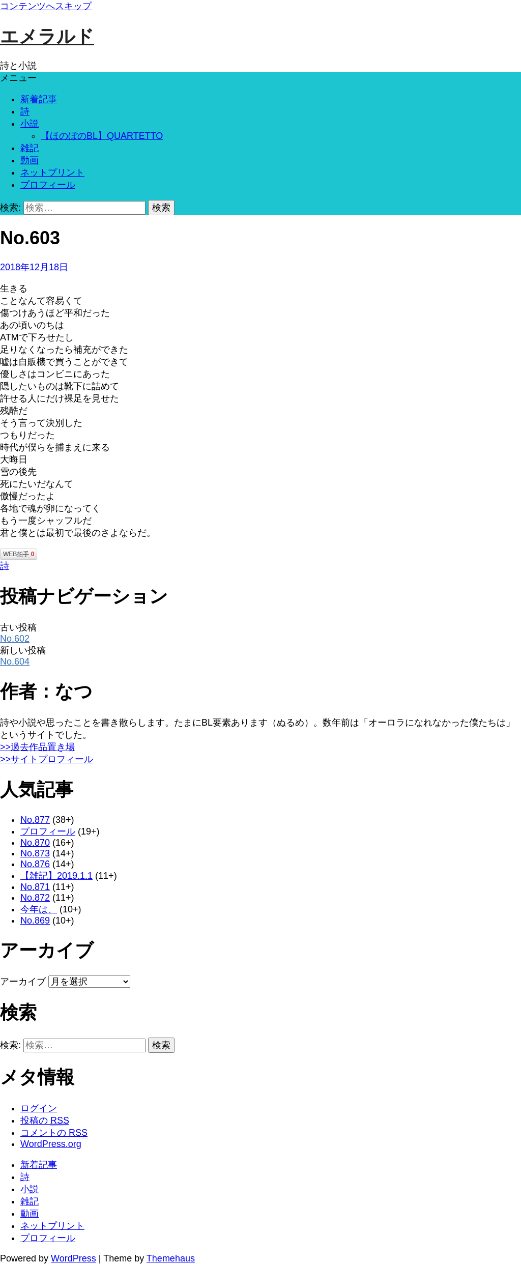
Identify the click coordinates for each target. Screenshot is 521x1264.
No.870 (35, 843)
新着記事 (38, 99)
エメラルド (47, 36)
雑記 (29, 148)
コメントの (54, 1133)
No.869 (35, 920)
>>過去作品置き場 (37, 747)
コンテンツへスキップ (46, 6)
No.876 (35, 864)
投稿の (44, 1120)
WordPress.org (50, 1144)
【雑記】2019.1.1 (56, 876)
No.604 (15, 661)
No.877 (35, 820)
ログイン (38, 1108)
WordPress (73, 1258)
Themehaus (171, 1258)
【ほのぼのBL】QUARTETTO (102, 136)
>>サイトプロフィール (46, 759)
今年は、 (38, 909)
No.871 (35, 887)
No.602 (15, 639)
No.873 (35, 853)
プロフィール (47, 185)
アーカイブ (23, 981)
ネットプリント (52, 172)
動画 (29, 160)
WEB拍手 (18, 554)
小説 (29, 124)
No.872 (35, 898)
